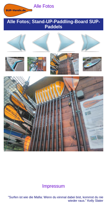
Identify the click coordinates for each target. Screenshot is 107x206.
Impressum (53, 186)
